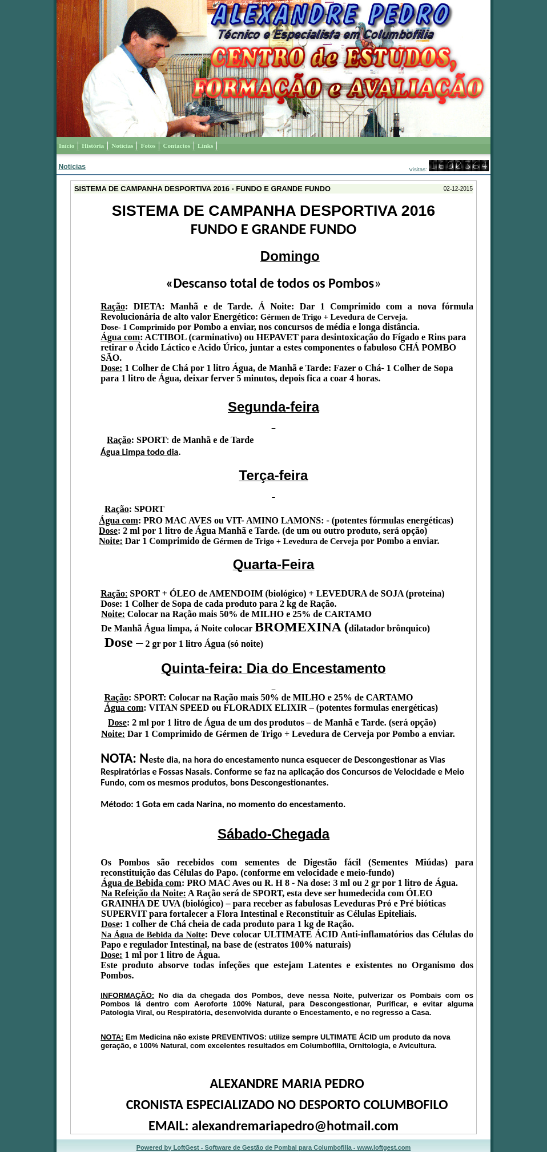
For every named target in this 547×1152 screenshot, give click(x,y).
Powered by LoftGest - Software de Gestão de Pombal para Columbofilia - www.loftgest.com (273, 1147)
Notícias (72, 167)
